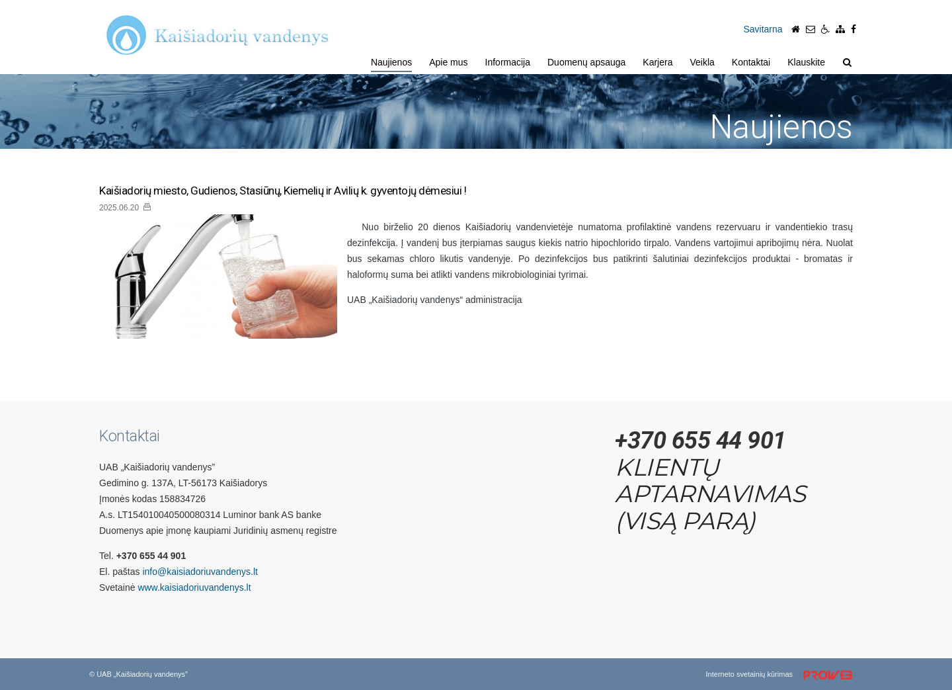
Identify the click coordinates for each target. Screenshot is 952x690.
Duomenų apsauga (586, 62)
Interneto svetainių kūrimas (784, 675)
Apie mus (448, 62)
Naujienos (391, 62)
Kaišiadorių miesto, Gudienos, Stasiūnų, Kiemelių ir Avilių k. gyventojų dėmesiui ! (282, 191)
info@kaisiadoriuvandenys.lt (200, 571)
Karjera (657, 62)
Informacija (507, 62)
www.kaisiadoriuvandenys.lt (194, 587)
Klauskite (806, 62)
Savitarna (762, 29)
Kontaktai (751, 62)
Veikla (702, 62)
